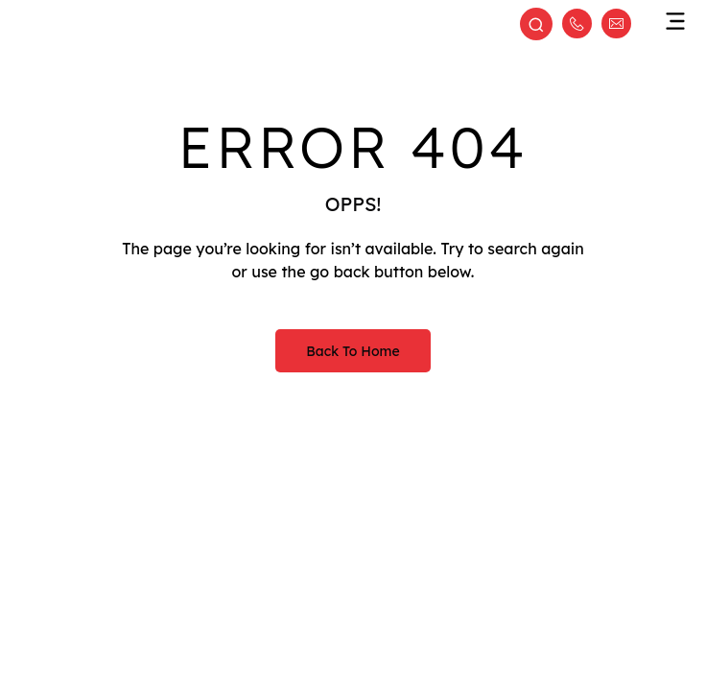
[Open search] (536, 26)
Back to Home (352, 351)
